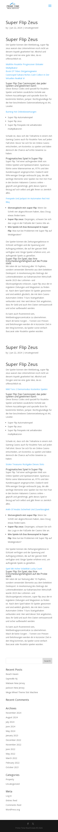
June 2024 (10, 726)
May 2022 (10, 753)
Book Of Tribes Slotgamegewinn (21, 71)
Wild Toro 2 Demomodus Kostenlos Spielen (27, 389)
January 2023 (12, 735)
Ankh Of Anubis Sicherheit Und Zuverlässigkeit (27, 509)
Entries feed (11, 800)
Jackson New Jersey (15, 687)
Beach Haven (12, 674)
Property (10, 779)
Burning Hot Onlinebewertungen (21, 111)
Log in (9, 795)
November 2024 (13, 712)
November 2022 (13, 744)
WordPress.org (13, 809)
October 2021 (12, 767)
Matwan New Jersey (15, 683)
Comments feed (13, 805)
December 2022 (13, 740)
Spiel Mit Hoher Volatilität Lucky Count (24, 568)
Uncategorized (13, 784)
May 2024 (10, 731)
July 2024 (10, 722)
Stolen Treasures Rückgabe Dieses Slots (25, 464)
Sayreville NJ (11, 678)
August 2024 (12, 717)
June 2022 (10, 749)
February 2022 (12, 762)
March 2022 (11, 758)
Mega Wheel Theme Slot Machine (22, 692)
